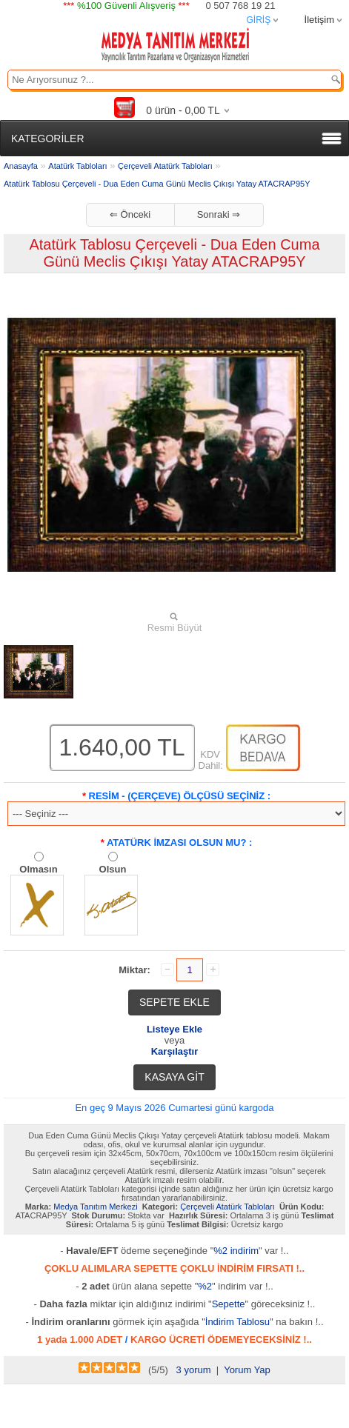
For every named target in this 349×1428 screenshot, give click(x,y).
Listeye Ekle (174, 1029)
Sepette (228, 1303)
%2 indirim (236, 1250)
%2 (205, 1286)
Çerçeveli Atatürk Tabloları (165, 165)
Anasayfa (21, 165)
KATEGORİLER (47, 138)
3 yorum (193, 1369)
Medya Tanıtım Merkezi (95, 1206)
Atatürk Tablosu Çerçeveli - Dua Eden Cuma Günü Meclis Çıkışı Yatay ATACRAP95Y (157, 183)
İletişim (319, 19)
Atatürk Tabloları (77, 165)
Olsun (113, 869)
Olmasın (38, 869)
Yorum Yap (247, 1369)
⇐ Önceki (130, 214)
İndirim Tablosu (237, 1321)
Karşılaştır (175, 1051)
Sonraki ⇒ (219, 214)
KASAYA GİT (174, 1077)
